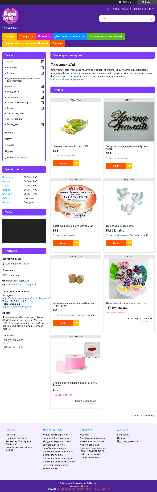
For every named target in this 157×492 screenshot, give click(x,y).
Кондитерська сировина (93, 441)
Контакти (44, 36)
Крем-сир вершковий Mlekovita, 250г (73, 226)
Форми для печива (53, 455)
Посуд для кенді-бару (18, 102)
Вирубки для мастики (54, 445)
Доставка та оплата (67, 36)
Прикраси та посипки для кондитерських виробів (93, 449)
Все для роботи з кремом (56, 438)
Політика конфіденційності (98, 489)
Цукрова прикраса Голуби (120, 226)
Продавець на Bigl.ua (78, 486)
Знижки (57, 43)
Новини (9, 132)
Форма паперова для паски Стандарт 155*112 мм (74, 304)
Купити (63, 163)
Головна (10, 36)
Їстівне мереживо (89, 457)
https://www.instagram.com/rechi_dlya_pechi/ (26, 298)
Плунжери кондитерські (55, 465)
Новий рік (122, 438)
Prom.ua (94, 483)
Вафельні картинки (90, 454)
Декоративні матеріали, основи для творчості (23, 79)
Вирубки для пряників (54, 448)
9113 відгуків (129, 2)
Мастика (84, 434)
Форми (10, 108)
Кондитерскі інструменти (56, 434)
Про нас (9, 145)
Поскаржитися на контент (72, 489)
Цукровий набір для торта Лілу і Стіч (126, 303)
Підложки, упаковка (127, 441)
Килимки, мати (50, 468)
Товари (24, 36)
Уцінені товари (14, 119)
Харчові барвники (89, 445)
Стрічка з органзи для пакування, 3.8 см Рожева (75, 384)
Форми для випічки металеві (58, 458)
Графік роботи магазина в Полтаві (26, 43)
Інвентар (11, 86)
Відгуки (9, 151)
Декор (10, 73)
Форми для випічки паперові (58, 451)
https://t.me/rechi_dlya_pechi (21, 284)
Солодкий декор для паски (68, 79)
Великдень (13, 124)
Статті (8, 138)
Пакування (12, 97)
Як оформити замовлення (106, 36)
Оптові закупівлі (15, 113)
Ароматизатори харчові (92, 438)
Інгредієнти (13, 91)
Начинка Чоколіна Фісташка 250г (71, 146)
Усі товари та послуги (140, 415)
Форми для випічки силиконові (59, 461)
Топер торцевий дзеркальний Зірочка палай (127, 147)
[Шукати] (150, 18)
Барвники (12, 67)
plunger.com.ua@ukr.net (18, 280)
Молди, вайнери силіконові (57, 441)
